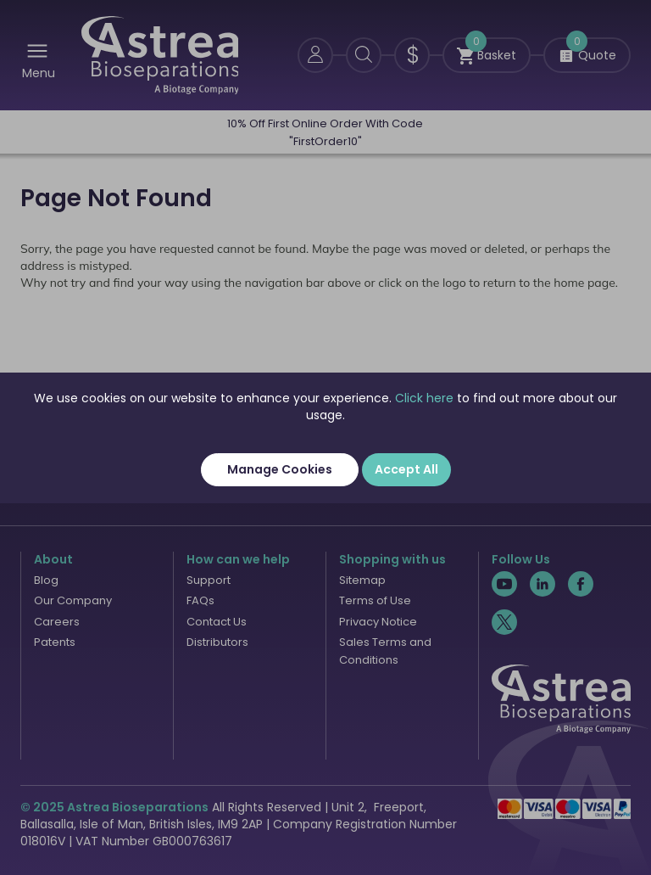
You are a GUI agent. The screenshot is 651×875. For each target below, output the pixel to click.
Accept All (406, 469)
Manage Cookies (279, 469)
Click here (424, 398)
